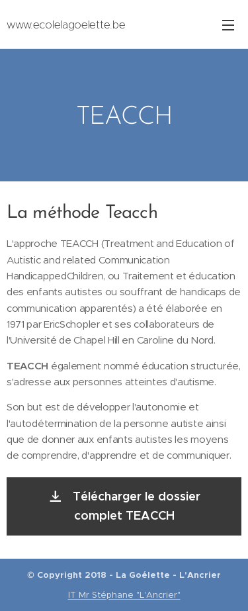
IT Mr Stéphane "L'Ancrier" (124, 594)
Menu (228, 25)
